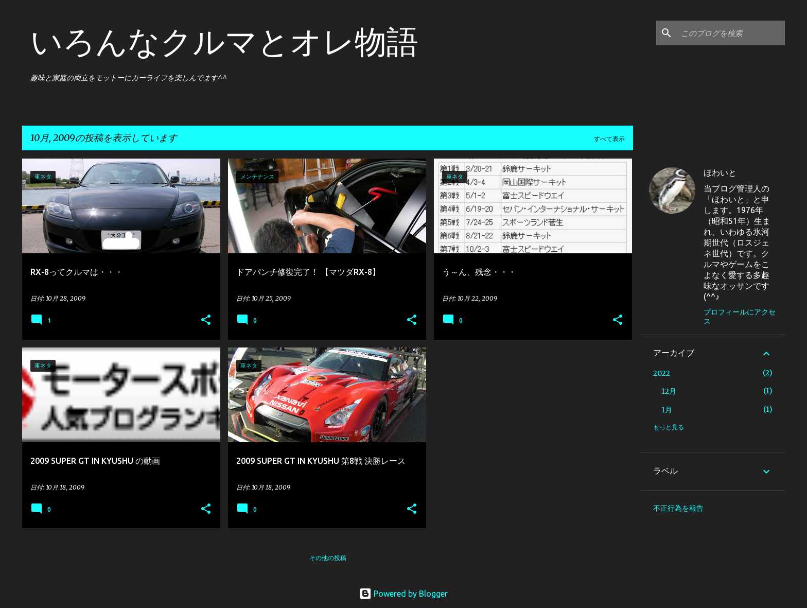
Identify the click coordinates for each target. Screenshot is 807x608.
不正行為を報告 (678, 508)
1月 (666, 409)
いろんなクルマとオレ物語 (224, 41)
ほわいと (720, 172)
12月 (668, 391)
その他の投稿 (327, 557)
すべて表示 (609, 138)
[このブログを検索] (731, 33)
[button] (206, 320)
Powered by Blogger (403, 593)
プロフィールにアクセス (740, 316)
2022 (661, 373)
